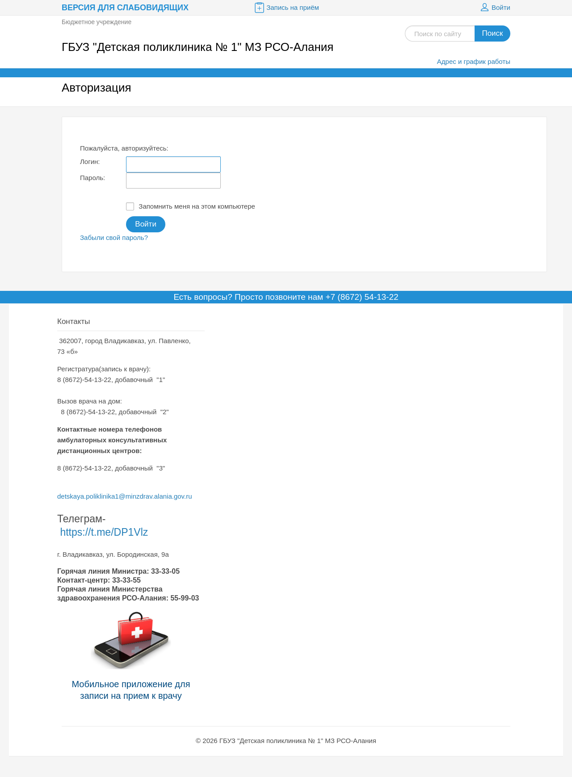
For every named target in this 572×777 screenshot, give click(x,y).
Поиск (492, 33)
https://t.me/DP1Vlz (104, 532)
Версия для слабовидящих (125, 7)
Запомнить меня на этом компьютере (190, 206)
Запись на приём (286, 7)
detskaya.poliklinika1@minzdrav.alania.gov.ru (124, 496)
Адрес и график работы (473, 61)
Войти (494, 7)
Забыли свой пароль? (114, 237)
